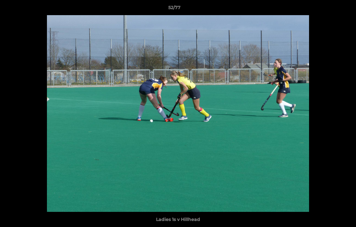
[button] (329, 9)
